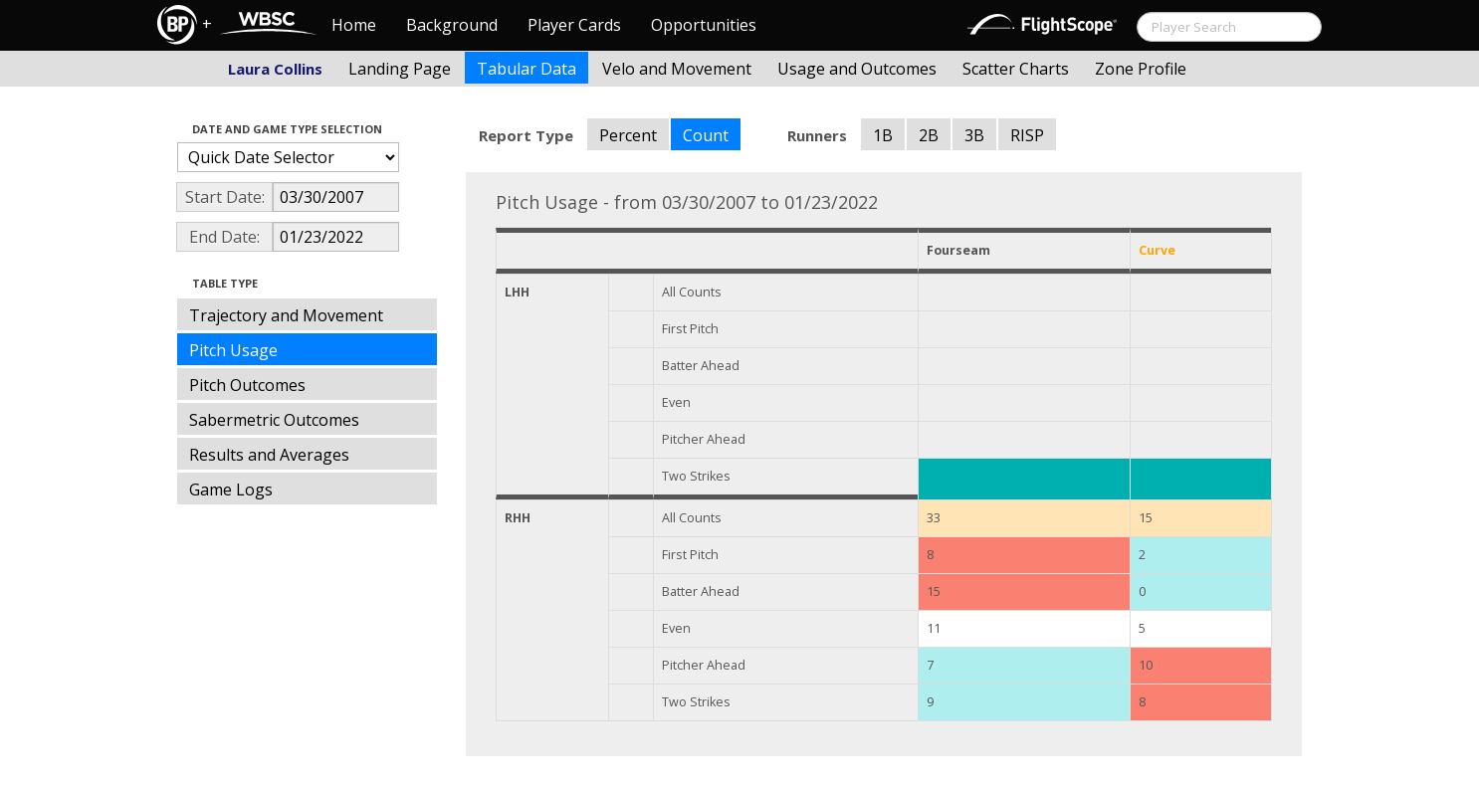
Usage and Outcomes (857, 69)
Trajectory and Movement (286, 315)
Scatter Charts (1015, 69)
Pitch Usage (233, 350)
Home (353, 25)
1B (883, 135)
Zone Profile (1140, 69)
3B (974, 135)
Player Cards (574, 25)
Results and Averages (269, 455)
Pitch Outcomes (247, 385)
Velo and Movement (676, 69)
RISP (1027, 135)
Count (706, 135)
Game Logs (231, 489)
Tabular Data (526, 69)
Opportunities (703, 25)
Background (452, 25)
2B (929, 135)
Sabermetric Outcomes (274, 420)
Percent (628, 135)
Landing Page (399, 69)
